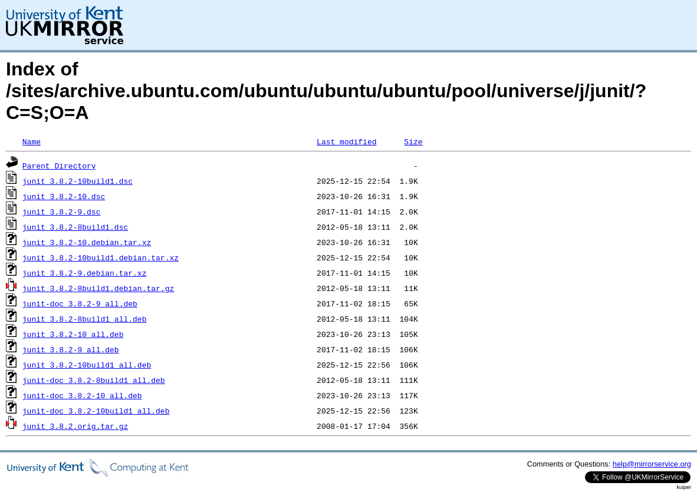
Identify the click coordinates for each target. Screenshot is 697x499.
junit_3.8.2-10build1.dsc (77, 181)
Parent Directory (59, 165)
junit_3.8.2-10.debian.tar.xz (86, 242)
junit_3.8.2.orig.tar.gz (75, 426)
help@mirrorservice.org (652, 464)
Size (413, 141)
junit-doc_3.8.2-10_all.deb (82, 395)
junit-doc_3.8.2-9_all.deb (79, 303)
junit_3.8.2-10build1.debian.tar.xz (100, 257)
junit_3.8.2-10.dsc (63, 196)
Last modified (346, 141)
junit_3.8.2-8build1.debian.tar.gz (98, 288)
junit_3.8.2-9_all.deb (70, 349)
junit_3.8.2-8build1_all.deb (84, 318)
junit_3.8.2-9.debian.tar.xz (84, 272)
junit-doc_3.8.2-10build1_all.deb (96, 410)
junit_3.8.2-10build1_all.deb (86, 364)
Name (31, 141)
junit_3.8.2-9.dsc (61, 211)
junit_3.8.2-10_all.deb (73, 334)
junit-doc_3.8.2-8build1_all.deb (93, 380)
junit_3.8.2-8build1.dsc (75, 227)
